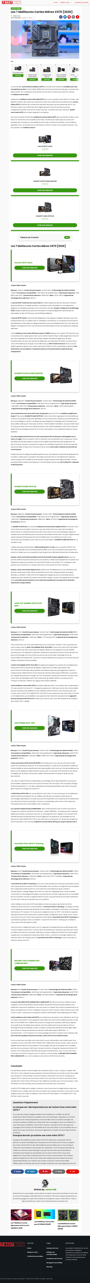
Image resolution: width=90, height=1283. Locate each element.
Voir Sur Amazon (29, 268)
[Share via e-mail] (73, 17)
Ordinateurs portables (82, 2)
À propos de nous (52, 1248)
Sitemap (49, 1267)
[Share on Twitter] (64, 17)
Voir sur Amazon (45, 155)
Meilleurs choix (66, 2)
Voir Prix (18, 75)
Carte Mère (16, 8)
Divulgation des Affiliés (54, 1263)
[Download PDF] (77, 17)
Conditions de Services (54, 1258)
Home (56, 2)
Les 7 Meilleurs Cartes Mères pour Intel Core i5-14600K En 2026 (20, 1225)
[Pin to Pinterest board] (69, 17)
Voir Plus (45, 149)
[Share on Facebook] (60, 17)
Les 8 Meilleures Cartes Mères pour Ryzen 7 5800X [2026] (67, 1226)
